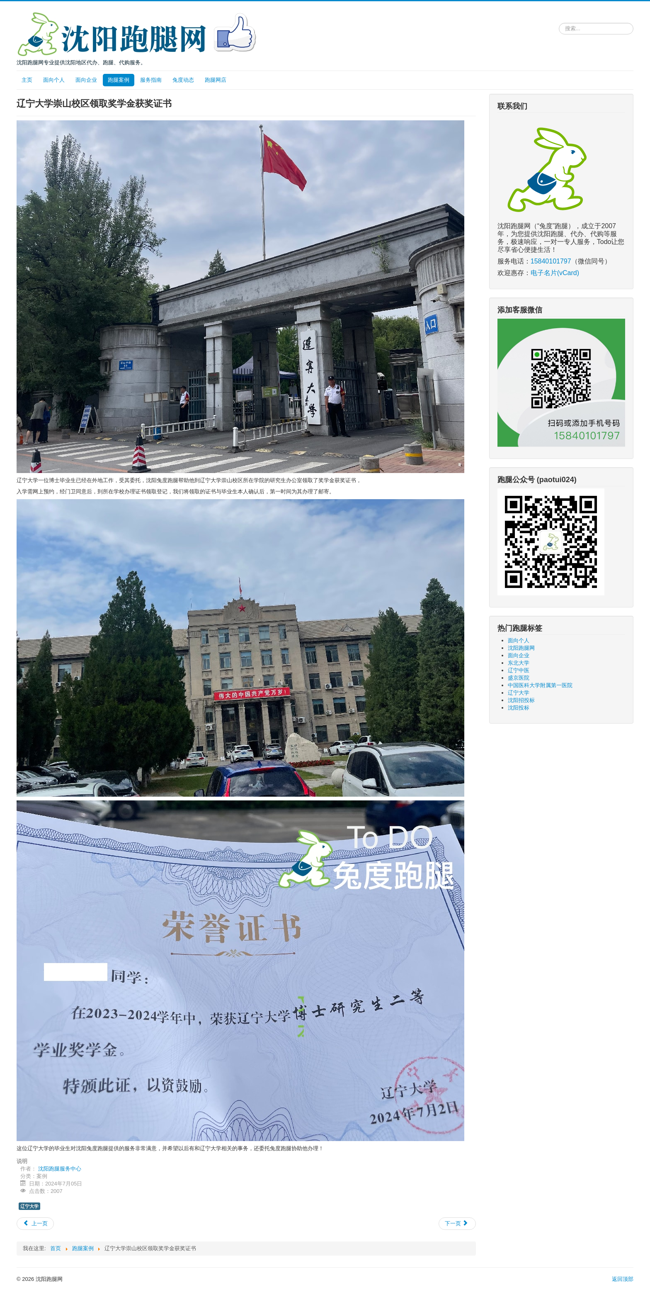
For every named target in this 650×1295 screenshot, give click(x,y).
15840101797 (551, 261)
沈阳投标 (518, 708)
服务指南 (151, 80)
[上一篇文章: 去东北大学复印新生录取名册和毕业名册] (35, 1223)
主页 (27, 80)
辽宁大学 (29, 1206)
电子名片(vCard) (555, 272)
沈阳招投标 (521, 700)
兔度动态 (183, 80)
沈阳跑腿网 (521, 648)
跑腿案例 (118, 80)
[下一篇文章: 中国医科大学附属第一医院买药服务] (457, 1223)
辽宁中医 (518, 670)
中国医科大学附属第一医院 (540, 685)
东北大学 (518, 663)
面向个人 (54, 80)
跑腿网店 (215, 80)
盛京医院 (518, 678)
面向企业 (86, 80)
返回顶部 (622, 1279)
